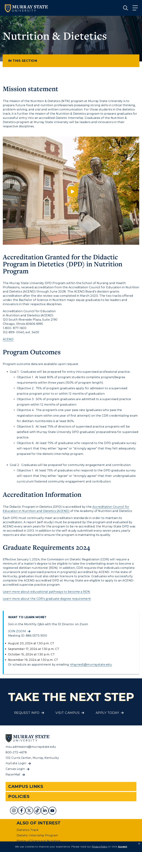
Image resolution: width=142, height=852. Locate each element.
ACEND (8, 339)
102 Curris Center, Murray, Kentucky (32, 757)
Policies (18, 796)
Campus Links (25, 786)
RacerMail (13, 774)
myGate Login (16, 763)
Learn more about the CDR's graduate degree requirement (47, 598)
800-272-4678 (16, 752)
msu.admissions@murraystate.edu (31, 746)
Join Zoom (17, 631)
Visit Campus (67, 713)
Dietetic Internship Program (37, 835)
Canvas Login (15, 769)
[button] (139, 843)
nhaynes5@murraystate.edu (91, 664)
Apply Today (107, 713)
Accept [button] (122, 846)
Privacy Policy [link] (99, 846)
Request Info (27, 713)
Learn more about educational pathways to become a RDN (46, 591)
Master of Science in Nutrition (38, 841)
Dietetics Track (27, 830)
